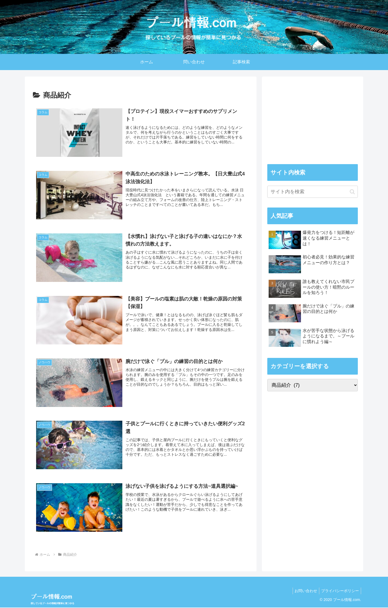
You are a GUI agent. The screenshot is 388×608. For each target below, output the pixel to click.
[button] (352, 192)
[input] (312, 192)
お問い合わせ (303, 591)
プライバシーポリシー (339, 591)
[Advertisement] (312, 119)
